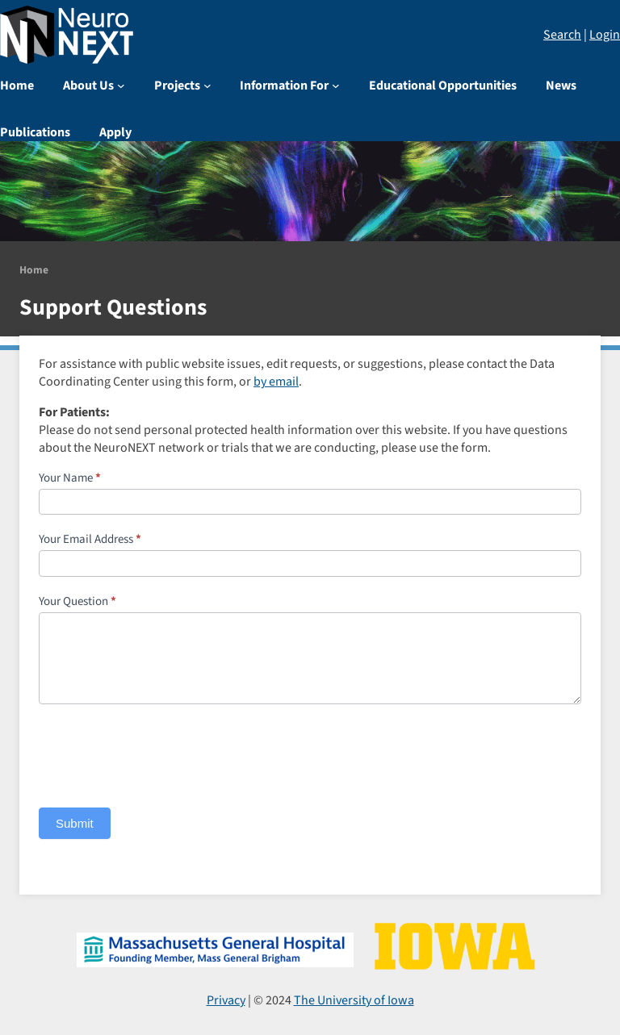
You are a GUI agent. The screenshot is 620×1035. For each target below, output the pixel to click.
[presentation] (161, 751)
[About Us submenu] (121, 85)
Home (33, 270)
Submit (75, 823)
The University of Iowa (354, 1000)
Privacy (226, 1000)
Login (604, 35)
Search (562, 35)
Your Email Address (90, 539)
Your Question (77, 601)
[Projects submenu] (207, 85)
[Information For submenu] (336, 85)
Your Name (70, 478)
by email (276, 381)
